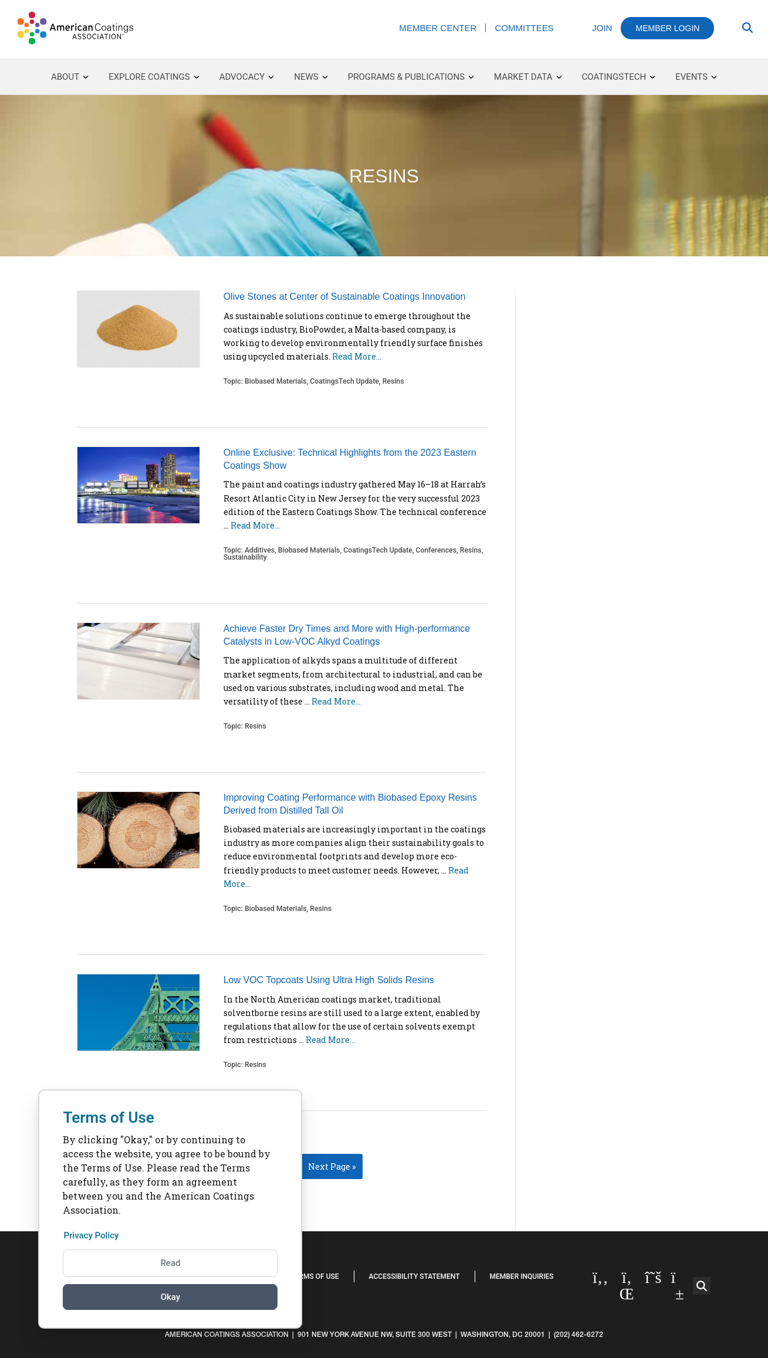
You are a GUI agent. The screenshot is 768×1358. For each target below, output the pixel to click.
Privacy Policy (92, 1235)
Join (602, 27)
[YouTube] (679, 1285)
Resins (393, 381)
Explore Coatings (154, 76)
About (70, 76)
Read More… (356, 356)
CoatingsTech (619, 76)
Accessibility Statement (414, 1276)
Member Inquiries (522, 1276)
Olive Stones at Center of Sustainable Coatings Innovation (345, 297)
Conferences (436, 550)
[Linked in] (627, 1285)
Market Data (527, 76)
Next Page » (332, 1166)
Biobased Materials (276, 381)
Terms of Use (314, 1276)
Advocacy (246, 76)
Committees (524, 27)
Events (696, 76)
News (306, 77)
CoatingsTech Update (344, 381)
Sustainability (245, 557)
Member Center (437, 27)
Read (170, 1262)
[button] (702, 1286)
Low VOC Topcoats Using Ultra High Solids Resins (329, 980)
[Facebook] (600, 1277)
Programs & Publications (411, 76)
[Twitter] (653, 1277)
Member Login (667, 28)
